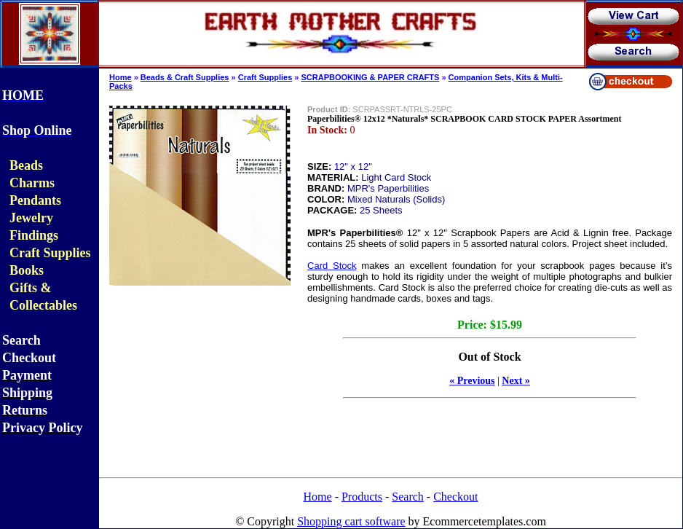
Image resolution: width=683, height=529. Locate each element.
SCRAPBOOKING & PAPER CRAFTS (370, 77)
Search (408, 496)
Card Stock (332, 265)
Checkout (455, 496)
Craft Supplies (265, 77)
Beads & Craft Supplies (185, 77)
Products (362, 496)
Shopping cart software (351, 521)
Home (120, 77)
